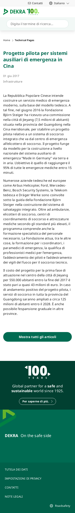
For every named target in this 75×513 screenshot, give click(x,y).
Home (6, 40)
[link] (59, 3)
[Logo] (22, 11)
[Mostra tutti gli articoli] (37, 337)
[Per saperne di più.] (37, 401)
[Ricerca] (37, 24)
